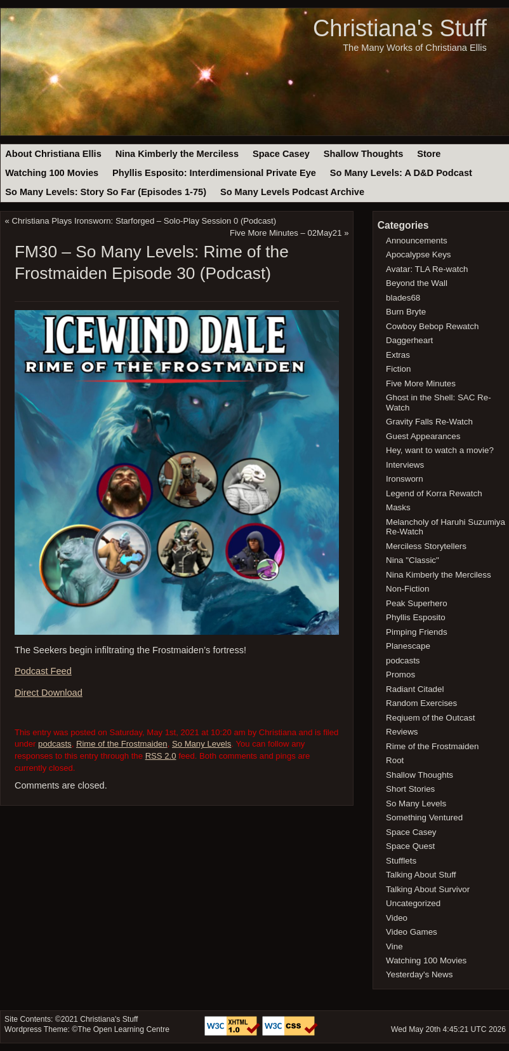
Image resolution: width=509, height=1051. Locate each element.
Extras (398, 355)
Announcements (416, 240)
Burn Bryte (406, 311)
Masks (398, 507)
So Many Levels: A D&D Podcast (401, 173)
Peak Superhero (416, 603)
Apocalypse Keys (418, 254)
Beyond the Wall (416, 283)
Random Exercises (421, 703)
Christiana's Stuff (400, 28)
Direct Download (49, 693)
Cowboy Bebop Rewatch (432, 326)
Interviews (405, 465)
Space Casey (281, 154)
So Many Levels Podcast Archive (292, 192)
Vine (394, 946)
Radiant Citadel (415, 689)
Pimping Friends (416, 632)
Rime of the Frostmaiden (122, 744)
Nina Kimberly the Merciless (177, 154)
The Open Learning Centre (123, 1029)
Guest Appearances (423, 436)
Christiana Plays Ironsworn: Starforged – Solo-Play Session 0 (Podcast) (144, 221)
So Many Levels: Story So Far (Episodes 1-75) (105, 192)
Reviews (402, 731)
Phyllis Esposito (416, 617)
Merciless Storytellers (426, 546)
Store (428, 154)
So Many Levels (201, 744)
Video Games (411, 932)
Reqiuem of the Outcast (430, 717)
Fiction (398, 369)
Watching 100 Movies (51, 173)
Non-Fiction (407, 588)
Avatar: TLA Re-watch (427, 269)
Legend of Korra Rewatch (434, 493)
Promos (400, 674)
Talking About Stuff (421, 874)
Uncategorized (413, 903)
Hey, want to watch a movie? (440, 450)
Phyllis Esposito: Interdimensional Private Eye (214, 173)
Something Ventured (424, 817)
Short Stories (410, 789)
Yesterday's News (419, 974)
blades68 (403, 297)
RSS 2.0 (160, 756)
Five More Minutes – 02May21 (286, 233)
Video (396, 918)
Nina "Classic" (412, 560)
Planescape (408, 646)
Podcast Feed (43, 671)
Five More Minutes (421, 383)
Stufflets (401, 860)
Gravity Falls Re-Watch (429, 421)
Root (395, 760)
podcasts (55, 744)
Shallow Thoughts (364, 154)
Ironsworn (404, 479)
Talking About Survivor (428, 889)
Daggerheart (409, 340)
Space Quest (410, 846)
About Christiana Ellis (53, 154)
